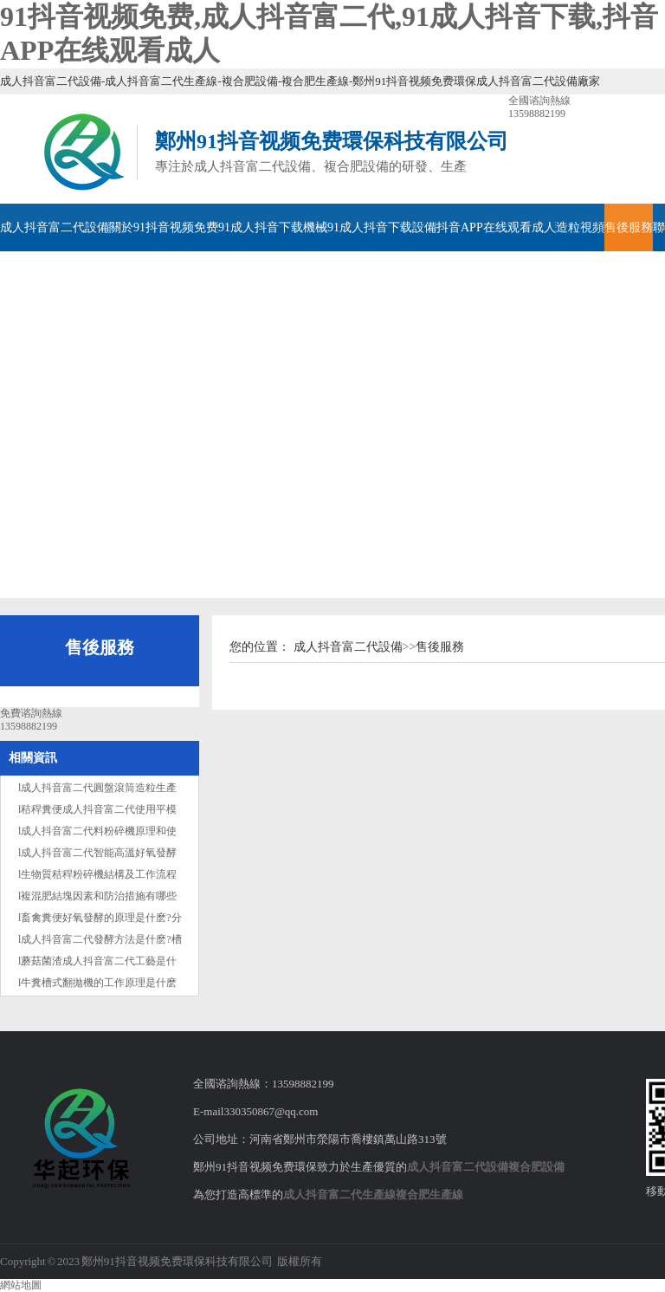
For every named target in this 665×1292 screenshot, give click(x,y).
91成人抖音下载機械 (272, 227)
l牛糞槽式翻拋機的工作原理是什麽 (97, 983)
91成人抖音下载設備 (381, 227)
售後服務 (628, 227)
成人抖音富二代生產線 (339, 1194)
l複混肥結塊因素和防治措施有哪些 (97, 896)
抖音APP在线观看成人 (496, 227)
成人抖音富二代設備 (54, 227)
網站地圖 (21, 1285)
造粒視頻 (580, 227)
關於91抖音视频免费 (163, 227)
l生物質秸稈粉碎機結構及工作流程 (97, 874)
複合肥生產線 (429, 1194)
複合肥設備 (536, 1166)
